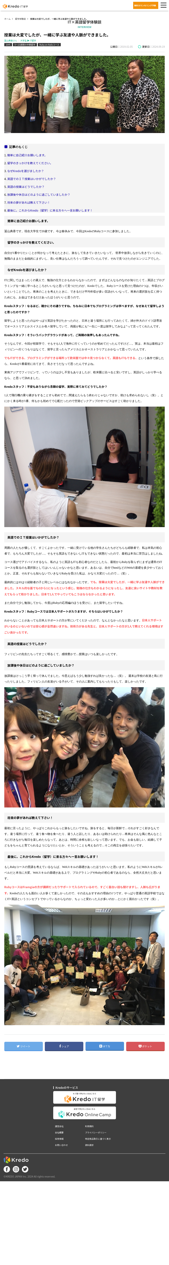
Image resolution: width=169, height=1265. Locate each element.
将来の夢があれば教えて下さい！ (28, 202)
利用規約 (89, 1126)
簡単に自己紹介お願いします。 (27, 155)
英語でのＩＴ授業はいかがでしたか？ (31, 179)
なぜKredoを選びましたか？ (25, 171)
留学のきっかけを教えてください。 (30, 163)
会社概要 (59, 1132)
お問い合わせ (61, 1145)
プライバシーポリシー (96, 1132)
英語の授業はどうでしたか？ (26, 186)
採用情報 (59, 1139)
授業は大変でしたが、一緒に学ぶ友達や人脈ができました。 (59, 18)
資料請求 (89, 1145)
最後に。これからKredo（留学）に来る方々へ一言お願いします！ (50, 210)
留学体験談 (20, 18)
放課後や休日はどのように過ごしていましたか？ (38, 194)
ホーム (7, 18)
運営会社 (59, 1126)
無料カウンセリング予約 (145, 5)
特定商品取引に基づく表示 (98, 1139)
